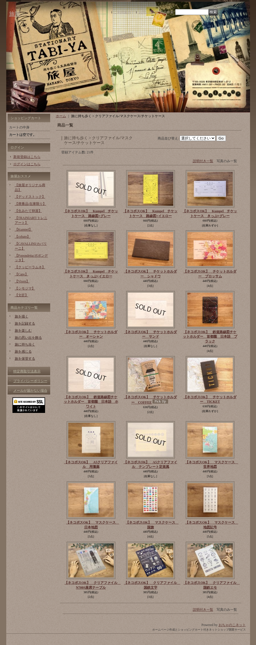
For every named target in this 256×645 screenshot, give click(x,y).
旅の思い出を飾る (28, 338)
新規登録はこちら (27, 157)
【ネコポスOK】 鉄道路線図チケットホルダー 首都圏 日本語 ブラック (210, 337)
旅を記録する (25, 323)
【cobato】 (23, 237)
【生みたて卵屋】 (28, 211)
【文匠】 (21, 295)
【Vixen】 (22, 281)
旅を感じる (23, 351)
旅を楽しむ (23, 331)
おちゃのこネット (232, 625)
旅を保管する (25, 359)
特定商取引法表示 (27, 371)
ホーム (61, 116)
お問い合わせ (149, 12)
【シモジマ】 (25, 288)
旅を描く (21, 316)
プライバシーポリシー (30, 381)
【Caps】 (21, 274)
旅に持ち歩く (25, 344)
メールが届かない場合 (30, 391)
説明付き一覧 (203, 161)
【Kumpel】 (24, 230)
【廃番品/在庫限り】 (30, 204)
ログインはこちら (27, 164)
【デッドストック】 (30, 197)
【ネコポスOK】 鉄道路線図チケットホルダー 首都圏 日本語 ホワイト (91, 402)
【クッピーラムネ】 (30, 267)
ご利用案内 (122, 12)
